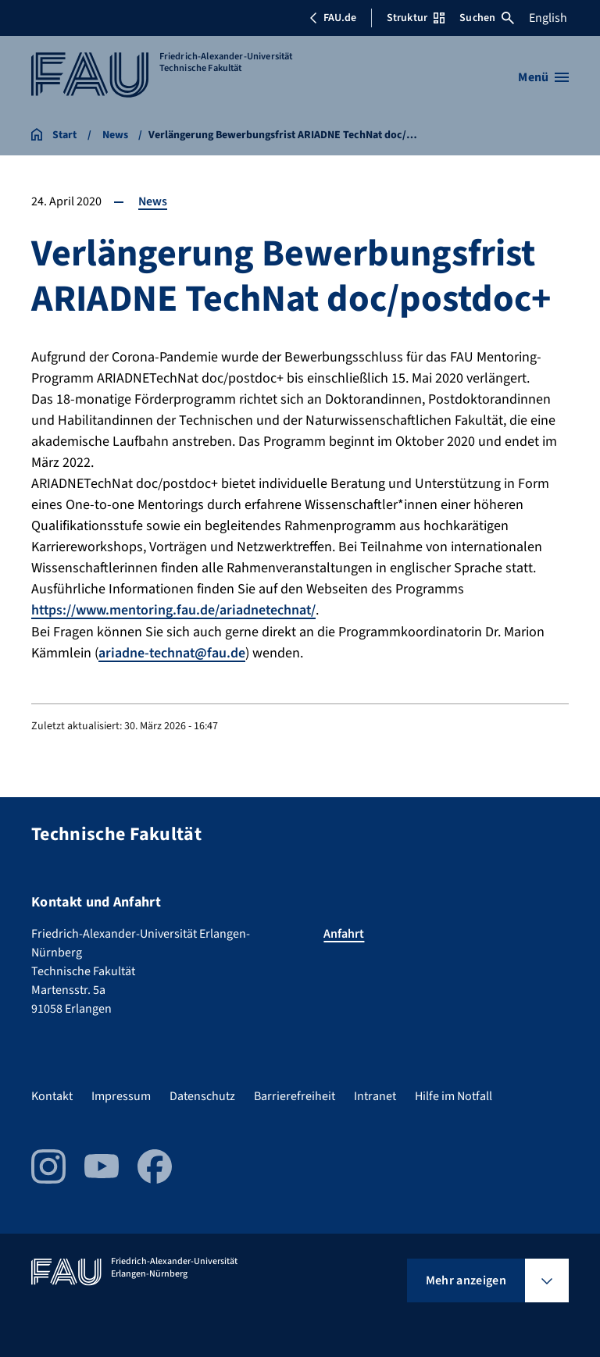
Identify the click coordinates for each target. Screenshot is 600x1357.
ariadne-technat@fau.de (172, 652)
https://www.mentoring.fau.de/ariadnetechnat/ (175, 610)
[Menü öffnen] (543, 77)
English (548, 18)
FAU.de (333, 18)
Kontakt (52, 1094)
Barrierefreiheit (294, 1094)
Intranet (375, 1094)
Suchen (486, 18)
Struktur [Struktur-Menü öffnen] (416, 18)
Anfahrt (343, 932)
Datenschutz (202, 1094)
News (153, 201)
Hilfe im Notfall (453, 1094)
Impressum (121, 1094)
